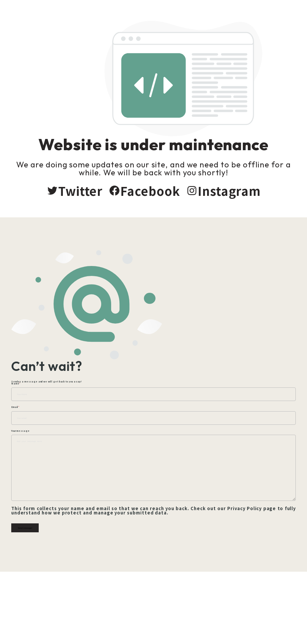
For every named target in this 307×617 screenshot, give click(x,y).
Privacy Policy (253, 534)
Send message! (28, 554)
